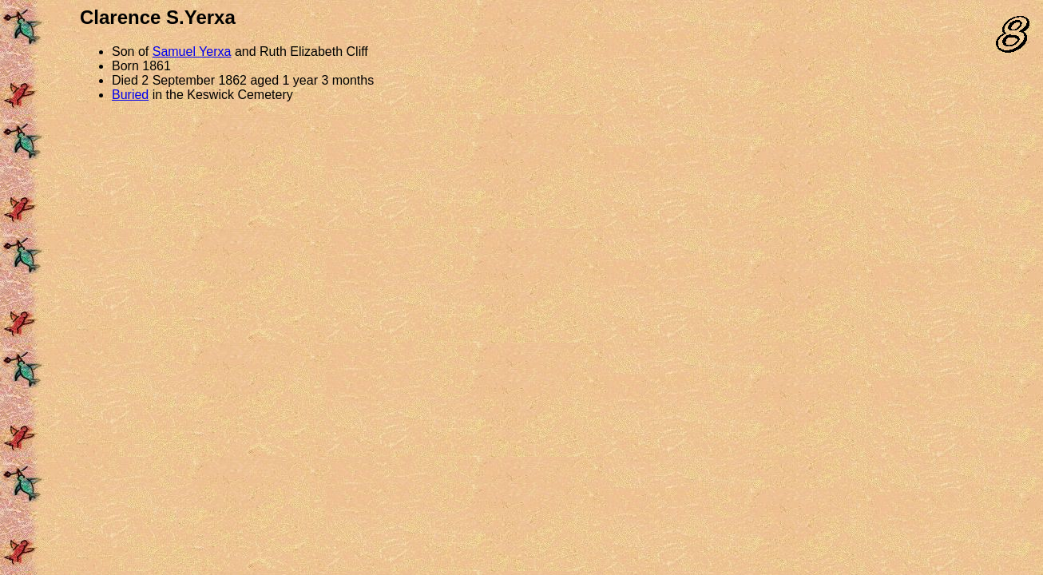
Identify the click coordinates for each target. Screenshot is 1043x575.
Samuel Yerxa (192, 51)
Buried (130, 94)
